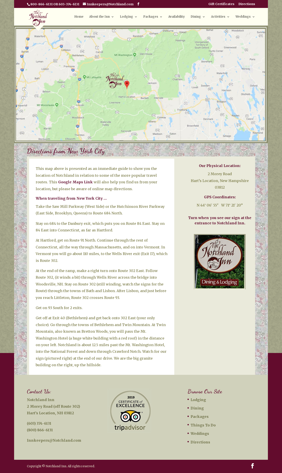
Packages (150, 17)
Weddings (243, 17)
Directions (246, 4)
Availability (176, 17)
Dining (196, 17)
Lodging (126, 17)
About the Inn (99, 17)
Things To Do (203, 425)
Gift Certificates (221, 4)
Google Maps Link (75, 182)
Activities (218, 17)
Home (78, 17)
